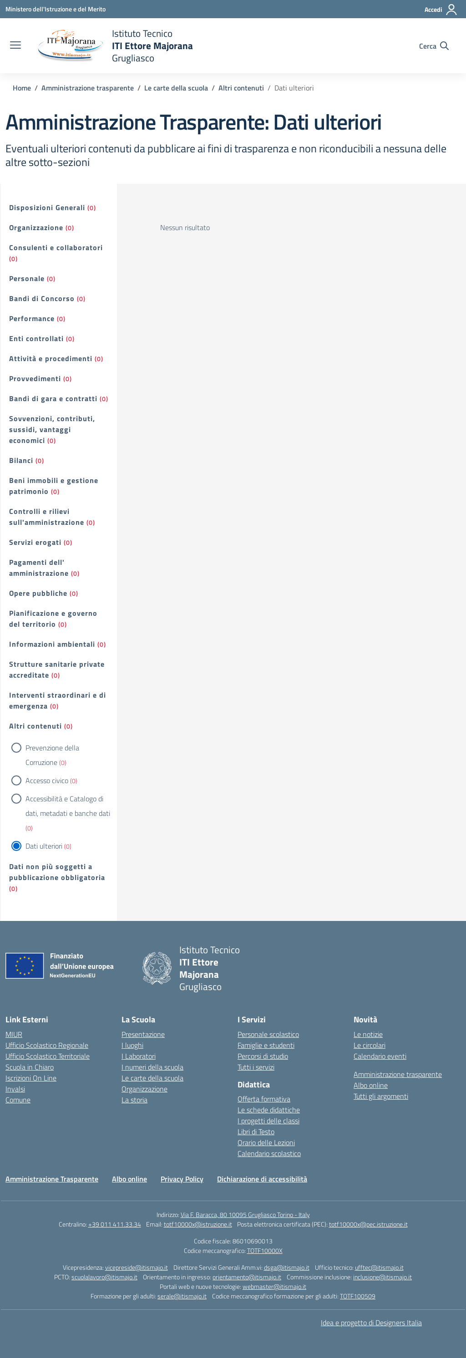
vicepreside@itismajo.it (136, 1267)
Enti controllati (36, 338)
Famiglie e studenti (266, 1045)
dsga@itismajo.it (286, 1267)
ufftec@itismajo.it (379, 1267)
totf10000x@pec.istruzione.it (368, 1224)
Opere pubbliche (38, 593)
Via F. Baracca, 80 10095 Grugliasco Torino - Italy (245, 1214)
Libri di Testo (256, 1131)
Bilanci (21, 460)
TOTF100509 (357, 1296)
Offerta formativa (264, 1098)
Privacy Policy (182, 1178)
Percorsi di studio (263, 1056)
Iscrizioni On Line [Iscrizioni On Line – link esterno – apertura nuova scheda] (30, 1077)
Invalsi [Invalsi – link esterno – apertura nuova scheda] (15, 1088)
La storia (134, 1099)
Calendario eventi (380, 1056)
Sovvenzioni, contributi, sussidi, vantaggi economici (52, 429)
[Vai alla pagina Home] (22, 87)
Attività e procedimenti (50, 358)
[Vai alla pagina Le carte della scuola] (176, 87)
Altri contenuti (35, 725)
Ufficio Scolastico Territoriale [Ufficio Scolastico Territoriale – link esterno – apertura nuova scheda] (47, 1056)
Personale (27, 278)
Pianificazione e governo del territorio (53, 618)
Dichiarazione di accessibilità (262, 1178)
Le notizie (368, 1034)
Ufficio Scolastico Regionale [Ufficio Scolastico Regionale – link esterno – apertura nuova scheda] (46, 1045)
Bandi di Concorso (42, 298)
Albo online (371, 1085)
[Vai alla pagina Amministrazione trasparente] (87, 87)
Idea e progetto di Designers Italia (371, 1322)
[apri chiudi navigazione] (15, 45)
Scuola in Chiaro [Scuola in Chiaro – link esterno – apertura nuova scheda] (29, 1066)
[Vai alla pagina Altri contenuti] (241, 87)
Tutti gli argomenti (381, 1096)
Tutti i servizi (256, 1066)
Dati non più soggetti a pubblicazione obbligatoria (57, 872)
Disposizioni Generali (47, 207)
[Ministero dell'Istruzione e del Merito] (55, 9)
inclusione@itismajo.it (382, 1277)
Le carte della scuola (152, 1077)
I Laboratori (139, 1056)
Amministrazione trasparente (398, 1074)
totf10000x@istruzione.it (198, 1224)
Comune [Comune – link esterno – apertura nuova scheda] (17, 1099)
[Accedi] (441, 9)
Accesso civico (46, 780)
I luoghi (132, 1045)
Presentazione (143, 1034)
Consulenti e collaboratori (56, 247)
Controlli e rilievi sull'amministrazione (46, 517)
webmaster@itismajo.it (274, 1286)
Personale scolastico (268, 1034)
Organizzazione (36, 227)
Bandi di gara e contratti (53, 398)
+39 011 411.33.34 (114, 1224)
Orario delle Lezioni (266, 1142)
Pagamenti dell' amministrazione (39, 567)
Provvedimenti (35, 378)
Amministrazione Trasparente (51, 1178)
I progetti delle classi (268, 1120)
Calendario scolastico (269, 1153)
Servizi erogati (35, 542)
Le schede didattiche (269, 1109)
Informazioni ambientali (52, 644)
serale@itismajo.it (182, 1296)
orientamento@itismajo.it (247, 1277)
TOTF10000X (265, 1250)
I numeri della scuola (152, 1066)
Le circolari (369, 1045)
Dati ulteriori (43, 845)
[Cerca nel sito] (433, 46)
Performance (32, 318)
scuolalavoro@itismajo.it (104, 1277)
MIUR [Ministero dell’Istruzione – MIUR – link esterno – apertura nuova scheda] (13, 1034)
